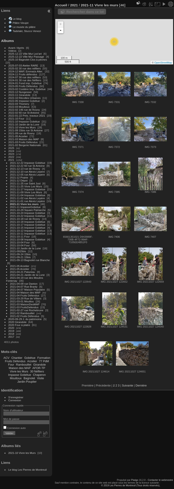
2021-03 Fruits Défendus (23, 142)
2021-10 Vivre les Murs (22, 127)
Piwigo (134, 480)
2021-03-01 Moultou (22, 301)
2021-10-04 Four (20, 242)
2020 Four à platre (19, 324)
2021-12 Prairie (19, 177)
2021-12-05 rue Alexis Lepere (27, 174)
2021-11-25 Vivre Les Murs (26, 186)
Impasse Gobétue (19, 375)
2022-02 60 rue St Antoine (23, 112)
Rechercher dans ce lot (85, 12)
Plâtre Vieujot (21, 22)
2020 (11, 327)
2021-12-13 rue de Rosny (25, 168)
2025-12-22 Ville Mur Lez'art (25, 53)
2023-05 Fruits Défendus (23, 86)
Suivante (127, 385)
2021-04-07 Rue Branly (24, 286)
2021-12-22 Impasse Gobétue (27, 162)
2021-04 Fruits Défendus (24, 295)
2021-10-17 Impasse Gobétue (27, 224)
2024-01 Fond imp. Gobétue (25, 83)
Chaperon (39, 375)
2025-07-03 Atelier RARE (23, 65)
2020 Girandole (17, 321)
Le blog (17, 18)
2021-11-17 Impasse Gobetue (27, 189)
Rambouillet (23, 364)
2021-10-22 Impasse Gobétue (27, 215)
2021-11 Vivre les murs (24, 204)
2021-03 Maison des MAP (23, 139)
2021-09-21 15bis (20, 257)
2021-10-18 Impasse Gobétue (27, 221)
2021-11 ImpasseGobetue (25, 206)
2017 (11, 336)
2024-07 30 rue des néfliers (24, 77)
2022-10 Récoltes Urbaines (24, 97)
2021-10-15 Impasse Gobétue (27, 227)
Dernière (141, 385)
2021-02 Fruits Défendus (24, 316)
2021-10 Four (16, 118)
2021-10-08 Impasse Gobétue (27, 239)
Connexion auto (14, 427)
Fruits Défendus (15, 361)
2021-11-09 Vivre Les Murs (26, 192)
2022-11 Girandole (19, 94)
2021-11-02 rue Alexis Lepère (27, 198)
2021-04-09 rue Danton (24, 283)
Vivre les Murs (19, 371)
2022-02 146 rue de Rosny (24, 109)
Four (11, 364)
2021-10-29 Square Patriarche (28, 209)
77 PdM (44, 361)
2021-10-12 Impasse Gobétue (27, 230)
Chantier (16, 357)
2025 (11, 148)
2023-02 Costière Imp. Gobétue (27, 89)
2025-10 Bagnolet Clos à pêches (27, 59)
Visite (40, 378)
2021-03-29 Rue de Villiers (25, 298)
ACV (6, 357)
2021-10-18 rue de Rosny (25, 218)
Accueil (61, 5)
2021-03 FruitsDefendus (24, 307)
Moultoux (16, 378)
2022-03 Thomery (18, 103)
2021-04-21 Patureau (22, 271)
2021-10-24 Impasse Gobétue (27, 212)
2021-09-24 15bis (20, 254)
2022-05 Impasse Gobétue (24, 100)
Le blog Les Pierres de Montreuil (27, 469)
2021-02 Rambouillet (22, 313)
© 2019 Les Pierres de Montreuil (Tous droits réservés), (130, 485)
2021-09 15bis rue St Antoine (25, 130)
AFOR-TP (38, 368)
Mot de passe (11, 418)
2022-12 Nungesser (20, 91)
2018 (11, 333)
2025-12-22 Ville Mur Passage (26, 56)
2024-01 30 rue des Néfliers (25, 80)
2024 (11, 150)
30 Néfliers (37, 371)
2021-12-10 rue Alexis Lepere (27, 171)
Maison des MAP (20, 368)
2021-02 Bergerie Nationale (24, 145)
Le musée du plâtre (24, 26)
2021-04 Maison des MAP (25, 292)
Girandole (39, 364)
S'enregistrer (15, 397)
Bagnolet (29, 378)
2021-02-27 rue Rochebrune (27, 310)
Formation (44, 357)
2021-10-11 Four (20, 236)
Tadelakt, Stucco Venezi (27, 30)
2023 (11, 153)
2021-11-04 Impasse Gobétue (27, 195)
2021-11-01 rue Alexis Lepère (27, 201)
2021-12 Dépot (19, 180)
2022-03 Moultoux (19, 106)
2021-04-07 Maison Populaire (27, 289)
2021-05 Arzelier (18, 136)
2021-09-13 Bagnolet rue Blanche (30, 260)
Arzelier (32, 361)
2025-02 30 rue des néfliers (24, 68)
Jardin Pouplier (26, 381)
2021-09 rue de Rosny (21, 133)
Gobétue (29, 357)
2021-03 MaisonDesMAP (25, 304)
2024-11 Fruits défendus (22, 74)
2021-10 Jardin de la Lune (23, 124)
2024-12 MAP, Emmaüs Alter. (25, 71)
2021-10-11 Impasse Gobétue (27, 233)
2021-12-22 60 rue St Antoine (27, 165)
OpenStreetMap (163, 62)
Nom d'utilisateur (13, 410)
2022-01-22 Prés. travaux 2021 (26, 115)
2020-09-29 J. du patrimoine (25, 319)
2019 (11, 330)
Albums (7, 41)
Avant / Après (16, 47)
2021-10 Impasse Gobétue (24, 121)
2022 (11, 156)
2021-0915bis (18, 251)
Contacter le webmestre (160, 480)
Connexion (14, 400)
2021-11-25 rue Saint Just (25, 183)
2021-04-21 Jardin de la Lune (27, 274)
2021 (11, 159)
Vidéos (12, 50)
